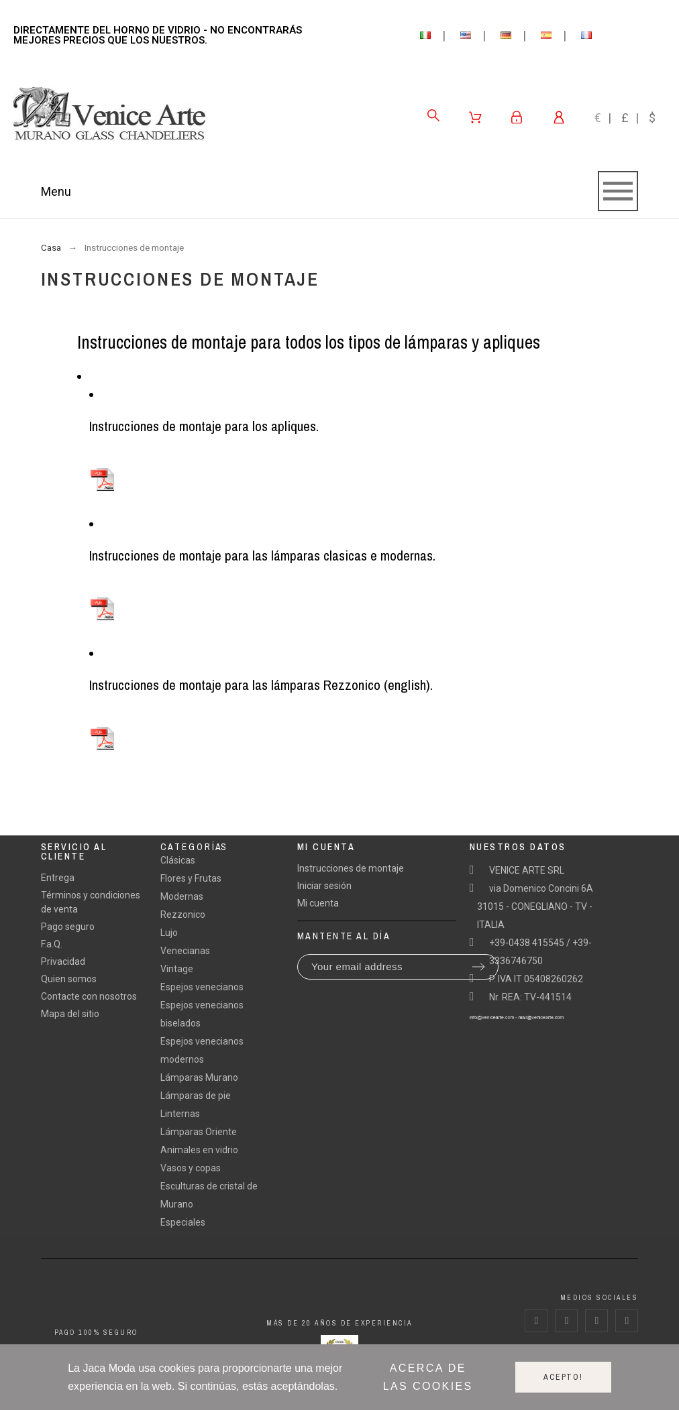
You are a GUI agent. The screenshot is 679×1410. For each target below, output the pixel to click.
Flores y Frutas (190, 878)
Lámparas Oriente (198, 1131)
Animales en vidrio (199, 1149)
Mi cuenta (318, 903)
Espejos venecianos (202, 987)
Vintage (176, 968)
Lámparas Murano (199, 1077)
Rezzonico (182, 914)
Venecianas (185, 950)
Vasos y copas (190, 1168)
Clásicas (177, 860)
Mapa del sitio (70, 1013)
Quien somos (69, 979)
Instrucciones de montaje (350, 868)
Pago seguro (68, 926)
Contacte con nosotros (89, 996)
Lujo (169, 932)
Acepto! (563, 1377)
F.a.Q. (51, 944)
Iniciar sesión (324, 885)
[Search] (433, 115)
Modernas (181, 896)
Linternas (180, 1113)
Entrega (57, 877)
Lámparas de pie (195, 1095)
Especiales (182, 1222)
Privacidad (63, 961)
